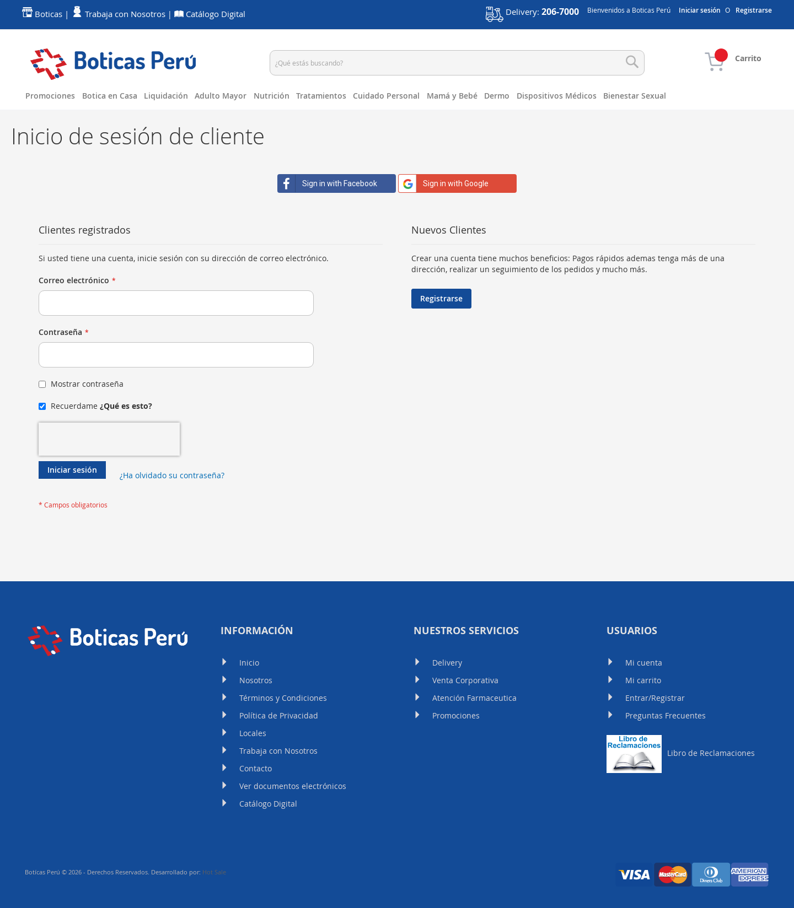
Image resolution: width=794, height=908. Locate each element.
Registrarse (754, 10)
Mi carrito (643, 680)
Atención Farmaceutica (474, 698)
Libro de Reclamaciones (681, 753)
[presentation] (109, 439)
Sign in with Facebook (327, 183)
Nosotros (255, 680)
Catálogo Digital (268, 803)
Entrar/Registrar (655, 698)
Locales (252, 733)
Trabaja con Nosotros (278, 750)
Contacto (255, 768)
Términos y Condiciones (283, 698)
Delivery (447, 662)
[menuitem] (53, 96)
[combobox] (457, 62)
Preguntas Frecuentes (665, 715)
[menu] (397, 96)
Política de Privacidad (278, 715)
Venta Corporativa (465, 680)
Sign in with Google (444, 183)
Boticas (48, 14)
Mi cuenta (643, 662)
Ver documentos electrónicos (292, 786)
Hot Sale (214, 872)
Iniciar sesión (700, 10)
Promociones (456, 715)
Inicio (249, 662)
